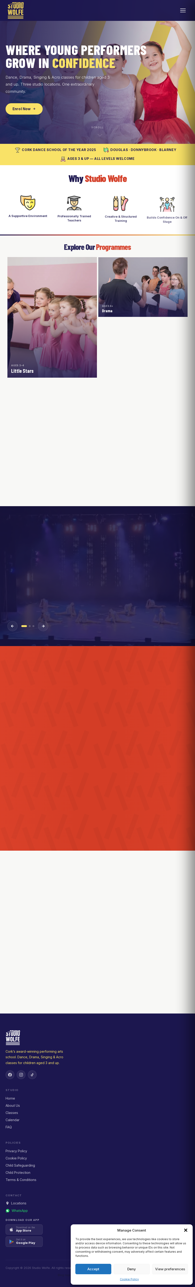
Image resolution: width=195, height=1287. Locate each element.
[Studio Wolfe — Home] (15, 10)
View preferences (170, 1269)
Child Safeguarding (20, 1165)
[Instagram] (21, 1074)
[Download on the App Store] (24, 1229)
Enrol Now (24, 109)
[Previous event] (12, 626)
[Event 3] (33, 626)
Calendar (12, 1120)
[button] (185, 1230)
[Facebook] (10, 1074)
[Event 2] (30, 626)
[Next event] (43, 626)
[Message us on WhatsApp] (17, 1211)
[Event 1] (24, 626)
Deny (131, 1269)
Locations (16, 1203)
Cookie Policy (129, 1279)
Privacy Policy (16, 1151)
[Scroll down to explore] (97, 130)
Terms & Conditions (21, 1180)
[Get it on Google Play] (24, 1241)
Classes (12, 1113)
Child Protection (18, 1172)
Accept (93, 1269)
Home (10, 1098)
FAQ (9, 1127)
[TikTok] (32, 1074)
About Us (13, 1105)
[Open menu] (183, 10)
